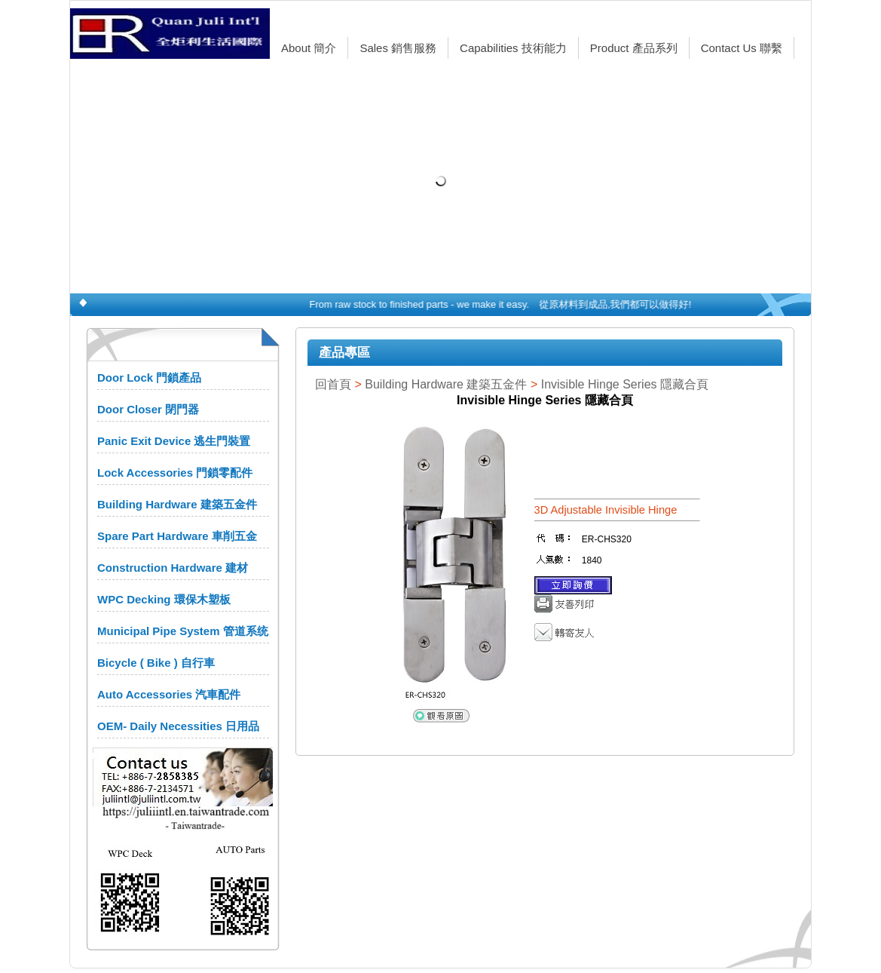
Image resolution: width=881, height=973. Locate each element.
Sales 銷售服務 (397, 47)
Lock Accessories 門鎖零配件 (174, 472)
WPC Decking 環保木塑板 (164, 599)
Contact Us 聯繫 (741, 47)
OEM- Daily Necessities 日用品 (178, 726)
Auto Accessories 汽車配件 (168, 694)
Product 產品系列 (634, 47)
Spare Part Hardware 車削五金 (177, 535)
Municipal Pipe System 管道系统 (182, 631)
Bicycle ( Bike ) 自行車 (156, 662)
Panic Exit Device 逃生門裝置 (173, 440)
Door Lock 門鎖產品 (149, 377)
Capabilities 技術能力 (513, 47)
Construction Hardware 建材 (172, 567)
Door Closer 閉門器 (148, 409)
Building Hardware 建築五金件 (177, 504)
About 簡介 (308, 47)
